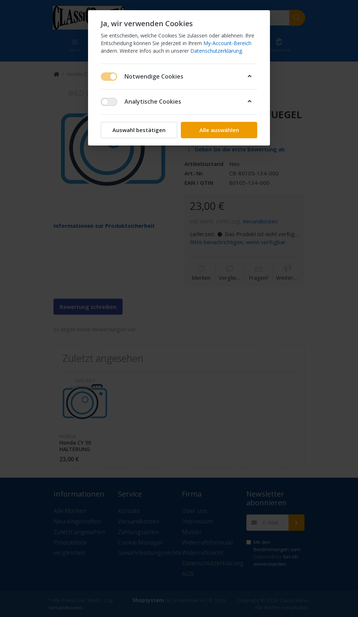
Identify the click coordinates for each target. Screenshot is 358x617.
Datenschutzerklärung (216, 50)
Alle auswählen (219, 130)
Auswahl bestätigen (139, 130)
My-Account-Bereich (227, 43)
